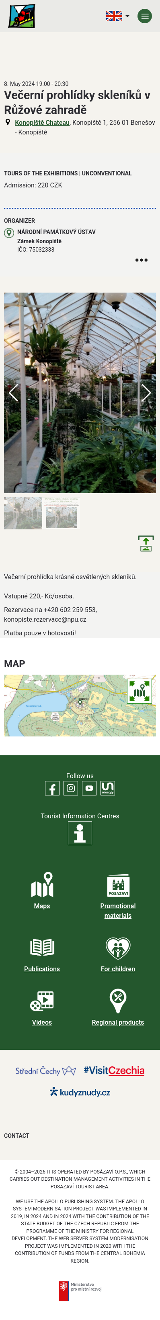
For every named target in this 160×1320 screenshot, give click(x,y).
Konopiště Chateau (42, 122)
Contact (16, 1136)
